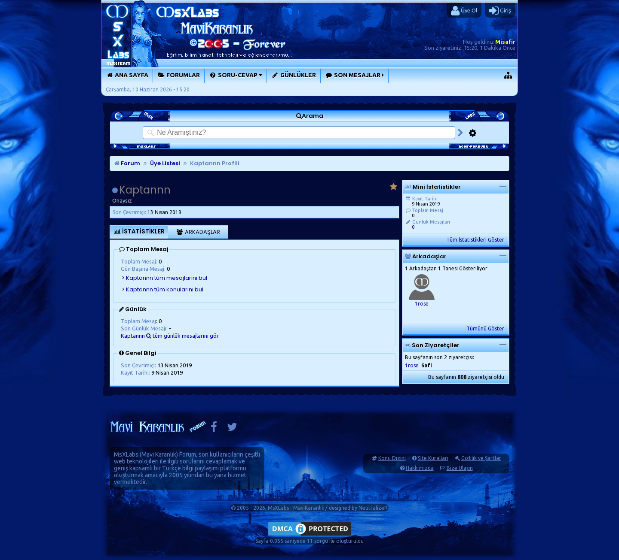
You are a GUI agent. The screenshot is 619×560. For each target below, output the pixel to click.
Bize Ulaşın (460, 468)
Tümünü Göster (485, 328)
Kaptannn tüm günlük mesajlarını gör (170, 336)
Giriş (500, 10)
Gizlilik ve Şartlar (481, 458)
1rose (422, 303)
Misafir (505, 42)
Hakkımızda (420, 468)
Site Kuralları (433, 458)
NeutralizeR (373, 508)
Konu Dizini (392, 458)
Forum (127, 163)
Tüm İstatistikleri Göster (475, 239)
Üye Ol (464, 10)
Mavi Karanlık (158, 454)
